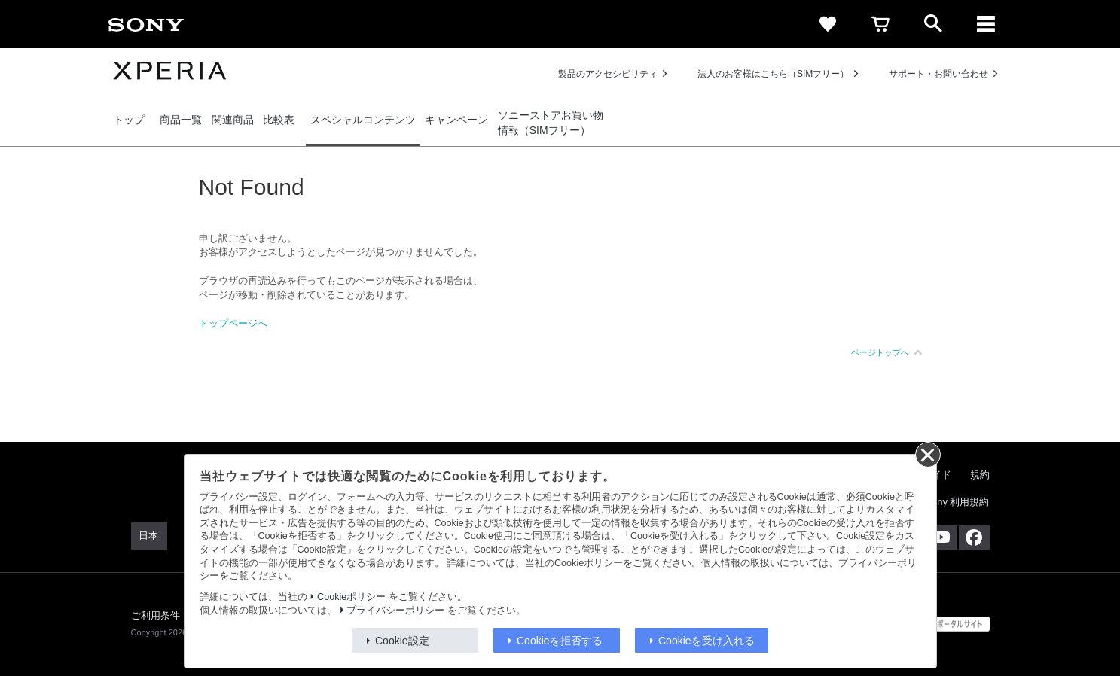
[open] (933, 24)
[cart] (880, 24)
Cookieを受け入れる (706, 641)
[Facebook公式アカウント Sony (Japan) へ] (974, 537)
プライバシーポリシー (395, 610)
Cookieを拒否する (560, 641)
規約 (980, 474)
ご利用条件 (156, 615)
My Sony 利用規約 (949, 501)
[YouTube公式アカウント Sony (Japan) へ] (941, 537)
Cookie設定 (402, 641)
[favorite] (827, 24)
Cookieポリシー (351, 597)
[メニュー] (986, 24)
